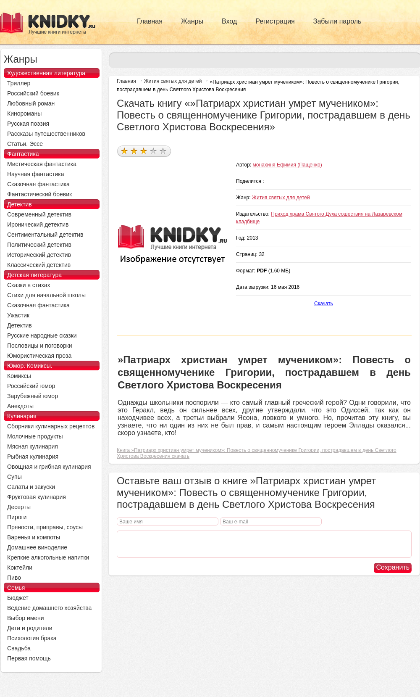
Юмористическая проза (39, 355)
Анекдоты (20, 406)
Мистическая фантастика (41, 164)
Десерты (19, 507)
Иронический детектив (37, 224)
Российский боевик (33, 93)
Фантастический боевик (39, 194)
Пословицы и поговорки (39, 345)
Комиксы (19, 375)
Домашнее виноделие (37, 547)
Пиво (14, 577)
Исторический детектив (39, 254)
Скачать (323, 303)
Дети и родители (29, 628)
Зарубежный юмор (32, 396)
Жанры (192, 21)
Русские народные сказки (42, 335)
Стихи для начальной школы (46, 295)
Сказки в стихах (28, 285)
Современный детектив (39, 214)
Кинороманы (24, 113)
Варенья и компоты (33, 537)
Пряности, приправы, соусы (45, 527)
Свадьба (19, 648)
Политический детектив (39, 244)
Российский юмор (31, 386)
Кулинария (22, 416)
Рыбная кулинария (32, 456)
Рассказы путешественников (46, 133)
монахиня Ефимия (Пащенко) (287, 165)
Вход (229, 21)
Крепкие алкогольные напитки (48, 557)
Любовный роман (31, 103)
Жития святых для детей (173, 81)
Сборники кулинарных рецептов (50, 426)
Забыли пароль (337, 21)
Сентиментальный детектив (45, 234)
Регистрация (275, 21)
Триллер (18, 83)
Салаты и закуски (31, 486)
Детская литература (34, 275)
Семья (16, 587)
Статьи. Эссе (25, 143)
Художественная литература (46, 73)
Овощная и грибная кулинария (49, 466)
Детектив (19, 204)
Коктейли (19, 567)
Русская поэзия (28, 123)
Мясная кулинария (32, 446)
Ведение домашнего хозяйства (49, 608)
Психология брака (32, 638)
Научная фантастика (35, 174)
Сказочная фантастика (38, 184)
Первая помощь (29, 658)
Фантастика (23, 153)
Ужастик (18, 315)
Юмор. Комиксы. (29, 365)
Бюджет (18, 597)
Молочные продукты (35, 436)
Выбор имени (25, 618)
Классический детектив (39, 264)
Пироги (16, 517)
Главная (150, 21)
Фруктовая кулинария (36, 497)
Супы (14, 476)
